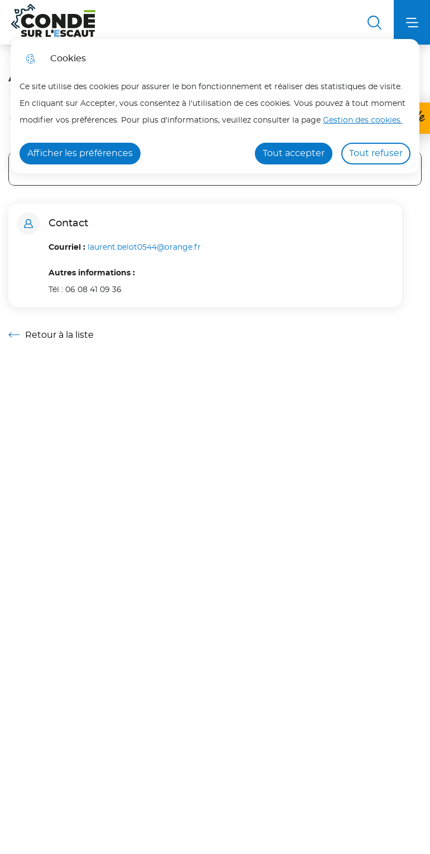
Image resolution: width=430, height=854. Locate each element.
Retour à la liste (51, 335)
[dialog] (215, 106)
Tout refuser (376, 153)
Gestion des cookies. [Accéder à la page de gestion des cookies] (362, 120)
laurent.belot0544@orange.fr (144, 247)
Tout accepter (294, 153)
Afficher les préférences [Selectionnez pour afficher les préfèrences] (80, 153)
